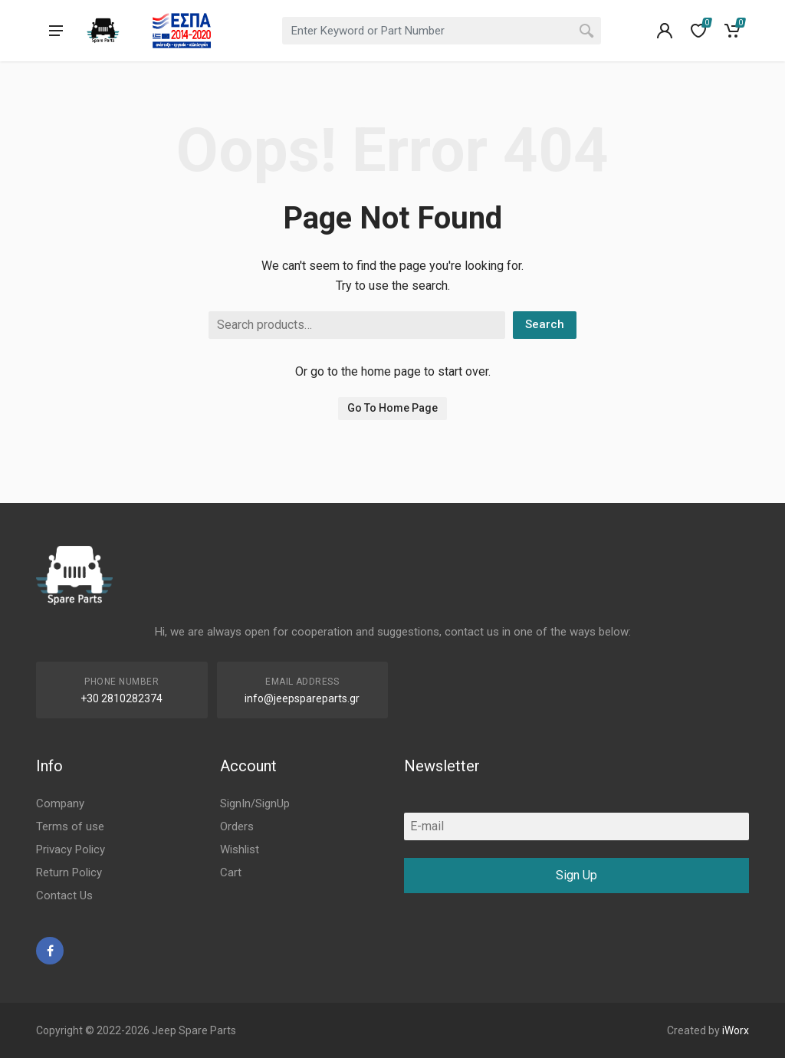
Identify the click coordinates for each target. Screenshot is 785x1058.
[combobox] (441, 30)
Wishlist (239, 849)
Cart (230, 872)
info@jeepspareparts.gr (302, 698)
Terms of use (70, 826)
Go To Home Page (392, 408)
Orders (237, 826)
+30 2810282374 (121, 698)
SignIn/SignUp (255, 803)
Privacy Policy (70, 849)
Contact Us (64, 895)
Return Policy (69, 872)
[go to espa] (181, 30)
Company (60, 803)
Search (544, 324)
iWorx (735, 1030)
